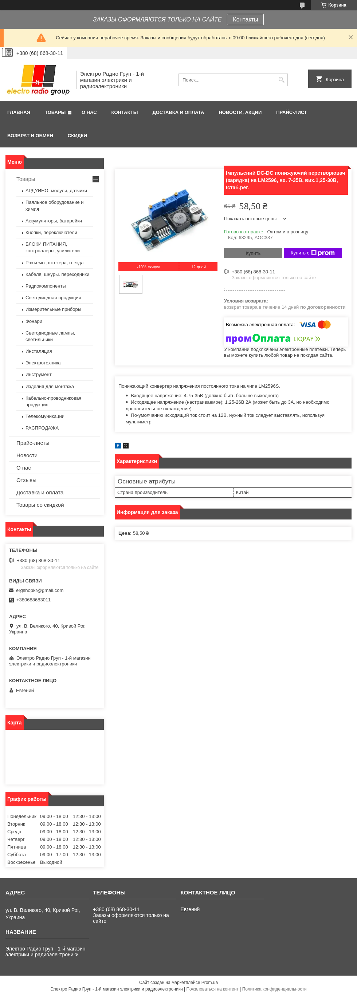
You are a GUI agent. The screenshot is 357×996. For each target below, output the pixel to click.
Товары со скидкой (40, 505)
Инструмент (39, 374)
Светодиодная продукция (53, 297)
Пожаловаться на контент (212, 989)
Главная (18, 112)
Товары (55, 112)
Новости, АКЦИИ (240, 112)
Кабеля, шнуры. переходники (57, 274)
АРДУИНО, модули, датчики (56, 190)
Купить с (313, 253)
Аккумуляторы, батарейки (54, 221)
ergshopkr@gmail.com (39, 590)
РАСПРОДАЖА (42, 428)
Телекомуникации (45, 416)
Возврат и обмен (30, 135)
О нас (89, 112)
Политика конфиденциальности (274, 989)
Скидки (77, 135)
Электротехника (43, 362)
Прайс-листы (33, 443)
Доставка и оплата (178, 112)
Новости (27, 455)
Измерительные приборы (53, 309)
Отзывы (26, 480)
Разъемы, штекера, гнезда (54, 262)
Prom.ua (209, 982)
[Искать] (281, 80)
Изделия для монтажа (50, 386)
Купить (253, 253)
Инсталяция (39, 351)
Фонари (34, 321)
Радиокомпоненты (46, 286)
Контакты (245, 19)
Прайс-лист (291, 112)
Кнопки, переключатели (51, 232)
